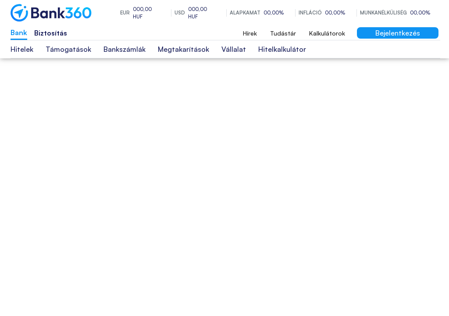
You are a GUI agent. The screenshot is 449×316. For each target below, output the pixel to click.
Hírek (250, 33)
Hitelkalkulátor (282, 49)
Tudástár (283, 33)
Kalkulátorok (327, 33)
